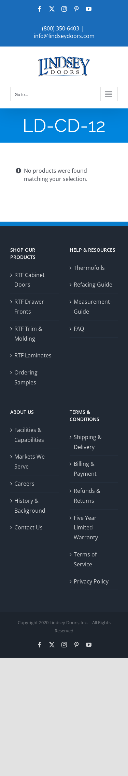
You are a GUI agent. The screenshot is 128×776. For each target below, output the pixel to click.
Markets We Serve (29, 461)
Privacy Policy (91, 581)
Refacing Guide (93, 284)
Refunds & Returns (87, 495)
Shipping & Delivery (88, 442)
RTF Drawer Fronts (29, 306)
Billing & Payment (85, 468)
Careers (24, 483)
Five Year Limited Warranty (86, 527)
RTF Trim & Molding (28, 333)
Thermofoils (89, 268)
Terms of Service (85, 559)
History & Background (29, 505)
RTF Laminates (33, 355)
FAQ (79, 328)
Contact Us (28, 527)
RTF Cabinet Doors (29, 280)
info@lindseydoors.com (64, 36)
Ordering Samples (26, 377)
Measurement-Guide (93, 306)
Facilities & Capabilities (29, 435)
